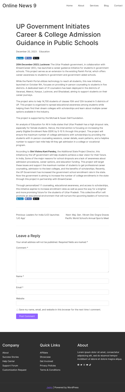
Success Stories (10, 357)
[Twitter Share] (36, 58)
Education (44, 51)
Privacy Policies (48, 365)
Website (20, 298)
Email (19, 287)
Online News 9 (19, 6)
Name (20, 276)
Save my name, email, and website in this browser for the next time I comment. (60, 309)
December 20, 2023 (26, 51)
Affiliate (44, 352)
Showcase (45, 357)
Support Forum (10, 365)
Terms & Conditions (50, 370)
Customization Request (14, 370)
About (5, 352)
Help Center (8, 361)
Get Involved (46, 361)
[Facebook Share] (28, 58)
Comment (22, 247)
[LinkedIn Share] (20, 58)
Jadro (49, 387)
